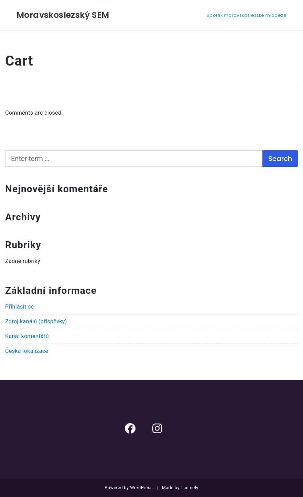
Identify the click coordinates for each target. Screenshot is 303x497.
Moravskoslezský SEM (63, 15)
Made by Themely (180, 487)
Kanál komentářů (27, 336)
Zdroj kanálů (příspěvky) (36, 321)
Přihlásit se (19, 306)
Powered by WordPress (129, 487)
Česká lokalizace (26, 351)
